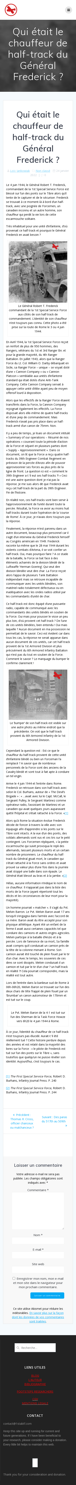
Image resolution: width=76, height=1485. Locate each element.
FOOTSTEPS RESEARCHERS (35, 1391)
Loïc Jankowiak (20, 171)
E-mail (38, 1249)
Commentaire (38, 1190)
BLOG (35, 1376)
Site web (38, 1264)
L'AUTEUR (35, 1380)
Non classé (43, 171)
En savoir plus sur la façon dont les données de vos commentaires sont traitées (38, 1317)
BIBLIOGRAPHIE (35, 1384)
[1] (66, 813)
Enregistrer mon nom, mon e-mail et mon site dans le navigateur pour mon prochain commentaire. (38, 1282)
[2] (65, 876)
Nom (38, 1235)
